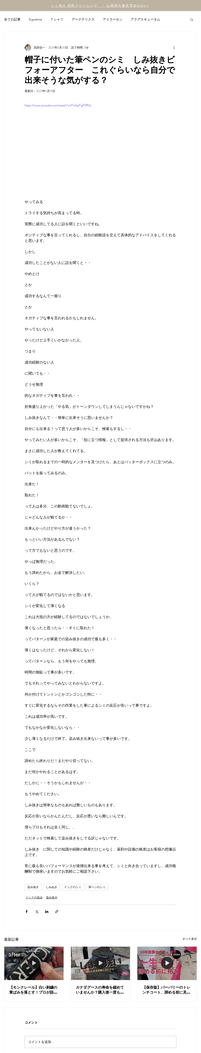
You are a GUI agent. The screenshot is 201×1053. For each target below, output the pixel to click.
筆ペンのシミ (97, 887)
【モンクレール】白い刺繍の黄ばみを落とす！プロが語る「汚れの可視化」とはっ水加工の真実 (33, 990)
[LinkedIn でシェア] (47, 911)
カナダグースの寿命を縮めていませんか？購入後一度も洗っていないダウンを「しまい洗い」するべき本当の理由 (100, 990)
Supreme (35, 19)
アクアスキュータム (145, 19)
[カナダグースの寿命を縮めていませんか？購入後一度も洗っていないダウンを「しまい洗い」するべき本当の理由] (100, 963)
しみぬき (51, 887)
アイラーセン (112, 19)
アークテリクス (83, 19)
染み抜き (33, 887)
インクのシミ (72, 887)
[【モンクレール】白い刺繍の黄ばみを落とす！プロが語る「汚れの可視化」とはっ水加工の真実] (34, 963)
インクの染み (34, 897)
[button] (192, 19)
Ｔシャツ (56, 19)
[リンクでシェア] (57, 911)
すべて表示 (190, 939)
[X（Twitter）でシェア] (37, 911)
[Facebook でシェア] (27, 911)
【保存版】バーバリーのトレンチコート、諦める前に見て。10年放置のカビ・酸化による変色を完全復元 (167, 990)
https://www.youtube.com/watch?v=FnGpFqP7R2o (58, 105)
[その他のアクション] (173, 47)
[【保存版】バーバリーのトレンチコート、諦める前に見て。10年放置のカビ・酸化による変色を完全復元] (167, 963)
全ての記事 (12, 19)
